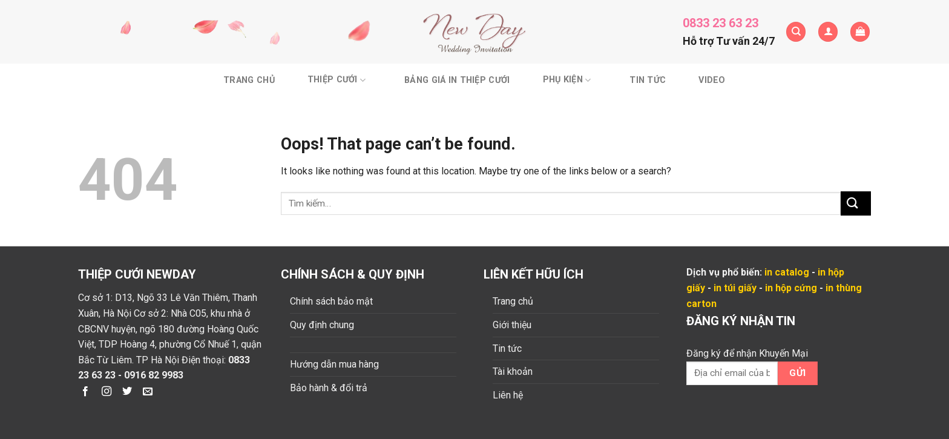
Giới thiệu (512, 325)
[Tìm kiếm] (796, 32)
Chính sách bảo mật (331, 301)
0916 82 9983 (153, 375)
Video (711, 80)
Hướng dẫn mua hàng (334, 364)
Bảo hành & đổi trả (328, 388)
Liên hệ (508, 395)
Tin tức (647, 80)
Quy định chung (322, 325)
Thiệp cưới (336, 80)
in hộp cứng (791, 288)
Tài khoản (513, 371)
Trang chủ (249, 80)
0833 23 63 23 (720, 23)
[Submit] (856, 203)
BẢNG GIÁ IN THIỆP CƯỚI (457, 80)
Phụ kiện (567, 80)
